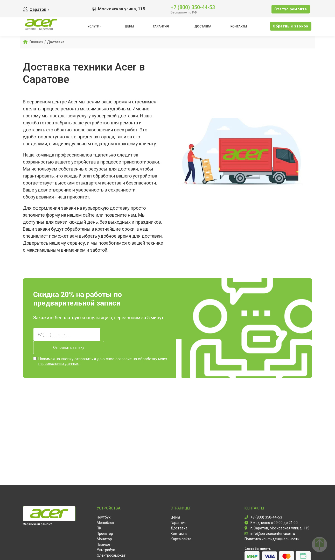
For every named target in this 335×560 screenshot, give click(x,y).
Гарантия (161, 26)
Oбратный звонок (291, 26)
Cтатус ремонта (290, 9)
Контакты (239, 26)
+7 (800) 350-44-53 (193, 7)
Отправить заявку (66, 347)
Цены (129, 26)
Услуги (93, 26)
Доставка (202, 26)
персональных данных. (58, 363)
